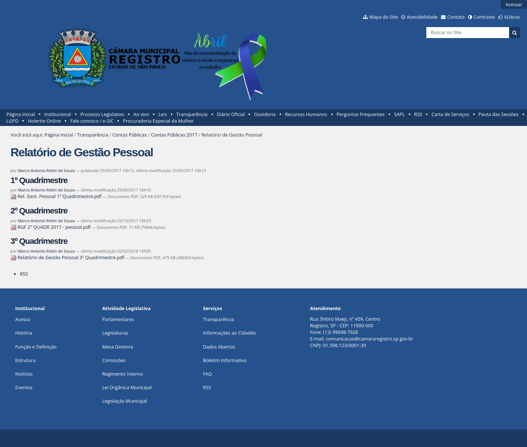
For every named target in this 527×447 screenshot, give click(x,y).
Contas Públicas (129, 134)
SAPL (399, 114)
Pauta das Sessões (498, 114)
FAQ (207, 373)
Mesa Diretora (117, 346)
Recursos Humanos (306, 114)
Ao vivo (141, 114)
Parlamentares (118, 319)
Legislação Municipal (124, 401)
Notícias (24, 373)
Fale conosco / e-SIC (91, 121)
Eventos (24, 387)
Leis (162, 114)
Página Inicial (21, 114)
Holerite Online (44, 121)
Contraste (484, 17)
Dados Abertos (219, 346)
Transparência (192, 114)
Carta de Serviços (450, 114)
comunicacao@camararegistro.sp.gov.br (369, 338)
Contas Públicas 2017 (174, 134)
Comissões (114, 360)
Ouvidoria (265, 114)
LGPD (13, 121)
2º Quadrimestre (39, 210)
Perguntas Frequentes (360, 114)
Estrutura (25, 360)
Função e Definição (36, 346)
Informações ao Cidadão (229, 332)
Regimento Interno (122, 373)
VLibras (512, 17)
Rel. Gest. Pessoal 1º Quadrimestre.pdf (57, 196)
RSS (418, 114)
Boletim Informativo (225, 360)
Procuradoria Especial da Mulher (158, 121)
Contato (456, 17)
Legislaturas (115, 332)
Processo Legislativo (102, 114)
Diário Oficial (230, 114)
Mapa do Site (383, 17)
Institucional (57, 114)
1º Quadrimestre (39, 180)
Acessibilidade (422, 17)
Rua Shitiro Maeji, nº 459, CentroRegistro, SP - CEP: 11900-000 (345, 322)
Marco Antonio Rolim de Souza (46, 170)
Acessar (513, 4)
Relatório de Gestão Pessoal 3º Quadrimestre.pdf (68, 257)
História (24, 332)
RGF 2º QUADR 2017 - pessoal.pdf (51, 227)
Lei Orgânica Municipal (127, 387)
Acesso (22, 319)
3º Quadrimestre (39, 241)
